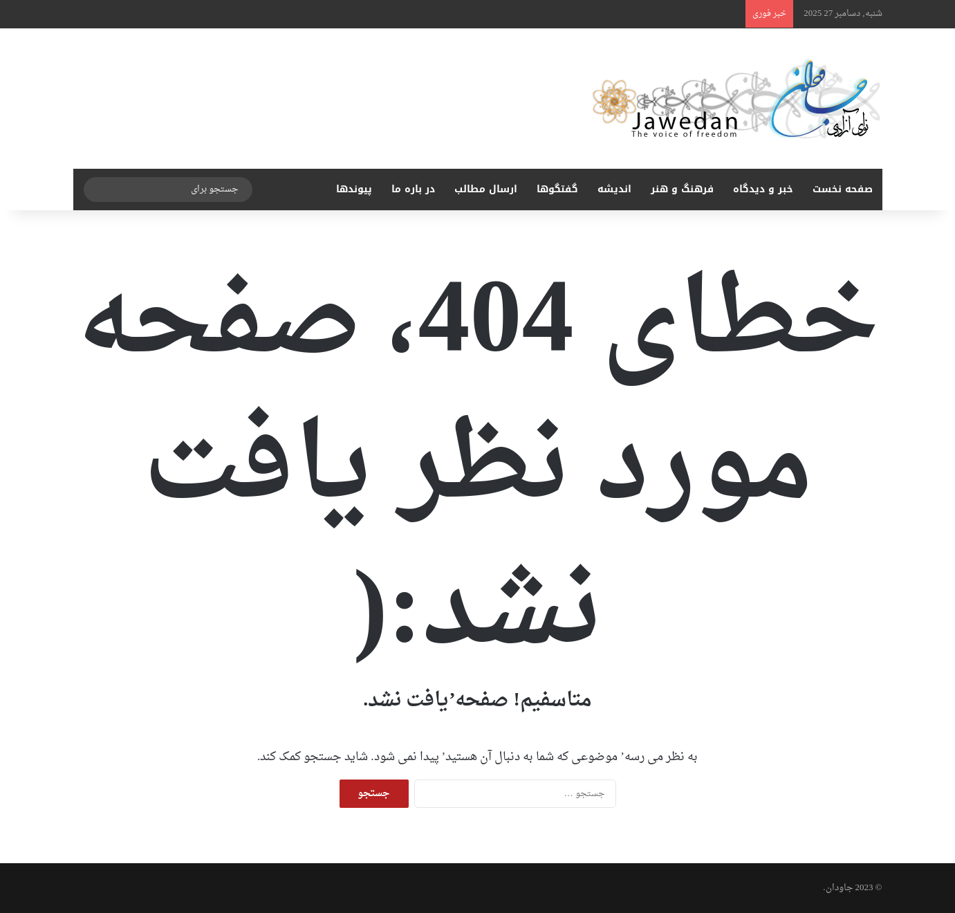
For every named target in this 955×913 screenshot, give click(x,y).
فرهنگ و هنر (682, 189)
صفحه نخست (843, 189)
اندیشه (614, 189)
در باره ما (413, 189)
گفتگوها (557, 189)
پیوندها (354, 189)
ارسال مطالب (485, 189)
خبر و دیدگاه (763, 189)
